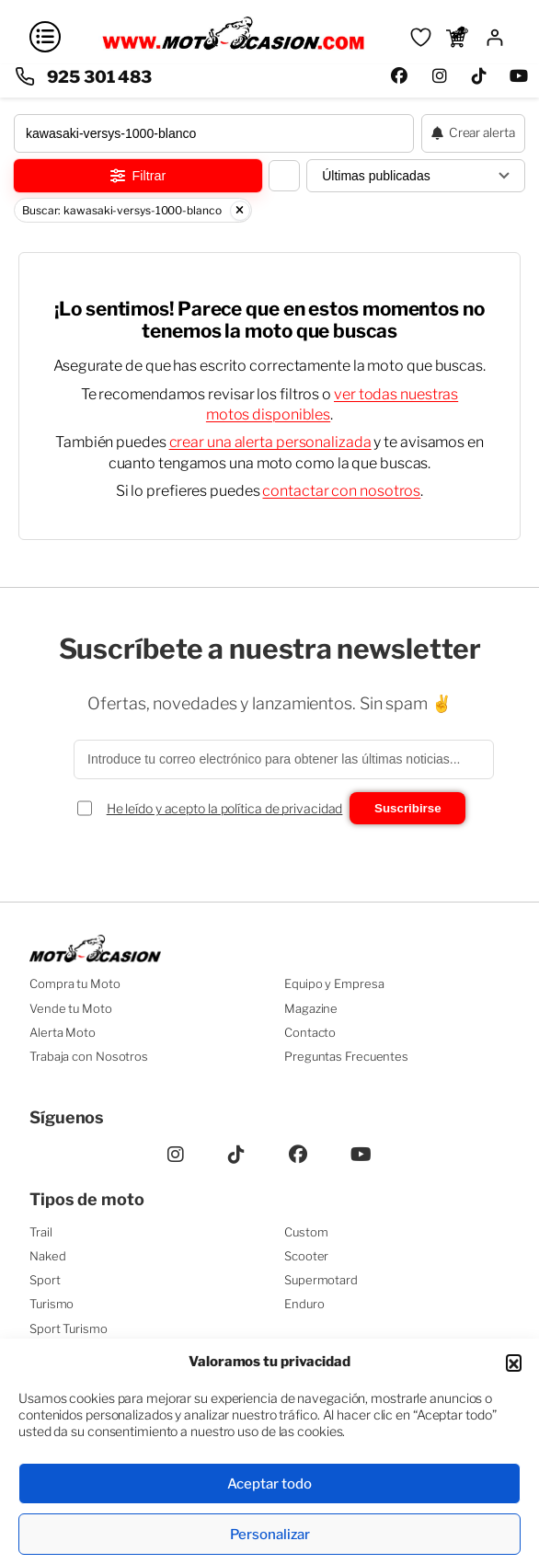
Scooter (306, 1255)
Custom (305, 1232)
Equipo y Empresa (334, 983)
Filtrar (138, 175)
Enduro (304, 1303)
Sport (45, 1279)
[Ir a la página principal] (233, 47)
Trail (40, 1232)
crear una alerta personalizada (270, 442)
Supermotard (321, 1279)
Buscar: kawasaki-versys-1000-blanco (136, 211)
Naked (47, 1255)
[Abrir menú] (45, 36)
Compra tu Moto (74, 983)
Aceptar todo (269, 1484)
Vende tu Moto (70, 1008)
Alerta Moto (62, 1032)
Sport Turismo (68, 1328)
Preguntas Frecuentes (346, 1056)
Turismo (51, 1303)
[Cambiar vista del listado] (284, 175)
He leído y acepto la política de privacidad (225, 808)
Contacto (310, 1032)
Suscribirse (408, 808)
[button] (514, 1362)
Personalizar (270, 1534)
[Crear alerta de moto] (473, 133)
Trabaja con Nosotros (88, 1056)
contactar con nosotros (341, 491)
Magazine (311, 1008)
